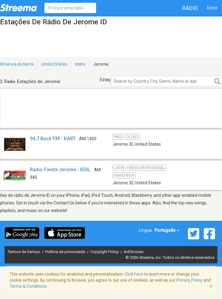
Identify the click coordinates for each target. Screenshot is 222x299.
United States (54, 64)
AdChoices (133, 251)
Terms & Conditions (28, 286)
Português (166, 230)
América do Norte (17, 64)
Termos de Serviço (24, 251)
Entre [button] (212, 7)
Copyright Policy (105, 251)
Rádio (190, 8)
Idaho (80, 64)
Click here (134, 274)
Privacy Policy (189, 280)
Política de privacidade (65, 251)
